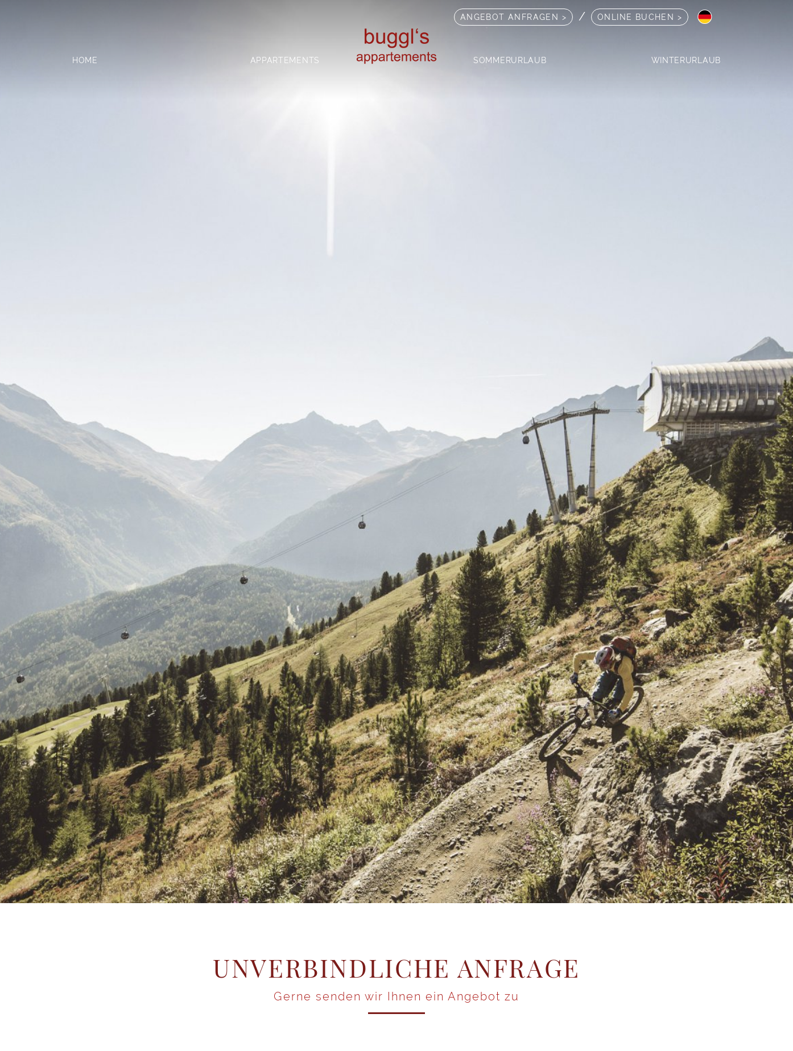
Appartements (285, 60)
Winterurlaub (686, 60)
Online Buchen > (639, 17)
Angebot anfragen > (513, 17)
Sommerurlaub (509, 60)
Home (85, 60)
